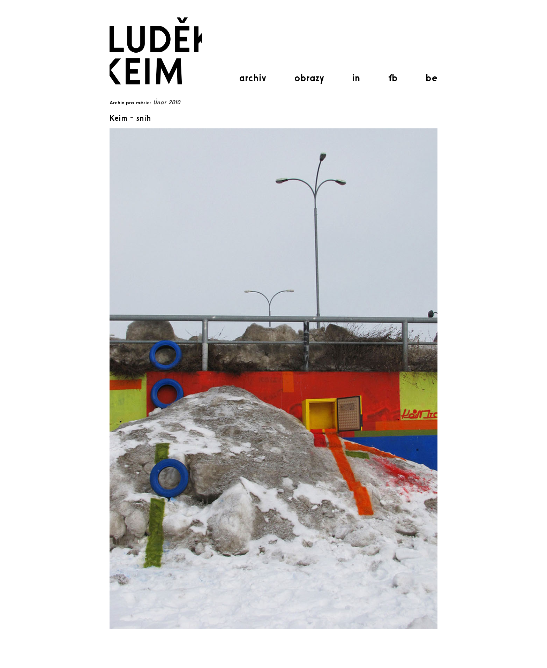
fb (393, 78)
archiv (252, 78)
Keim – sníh (130, 118)
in (356, 78)
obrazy (309, 78)
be (431, 78)
